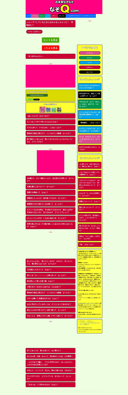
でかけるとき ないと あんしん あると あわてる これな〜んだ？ (89, 104)
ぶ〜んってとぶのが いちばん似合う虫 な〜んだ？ (46, 218)
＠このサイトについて (89, 15)
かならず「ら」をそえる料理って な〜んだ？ (89, 194)
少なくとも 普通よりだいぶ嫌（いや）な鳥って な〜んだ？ (50, 316)
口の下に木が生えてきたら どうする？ (89, 148)
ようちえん (35, 15)
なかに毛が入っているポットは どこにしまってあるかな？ (49, 304)
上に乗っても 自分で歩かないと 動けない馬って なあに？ (89, 165)
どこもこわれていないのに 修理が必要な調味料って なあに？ (89, 114)
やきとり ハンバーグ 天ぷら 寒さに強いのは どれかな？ (50, 370)
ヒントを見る (51, 40)
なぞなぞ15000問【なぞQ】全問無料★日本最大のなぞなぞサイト (64, 7)
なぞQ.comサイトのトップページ (87, 303)
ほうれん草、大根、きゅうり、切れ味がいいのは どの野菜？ (50, 356)
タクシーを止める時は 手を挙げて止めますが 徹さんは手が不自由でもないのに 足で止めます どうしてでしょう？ (50, 211)
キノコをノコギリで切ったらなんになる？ (42, 122)
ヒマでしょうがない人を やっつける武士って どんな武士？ (89, 130)
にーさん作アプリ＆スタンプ (74, 15)
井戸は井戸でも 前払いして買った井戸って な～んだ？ (89, 95)
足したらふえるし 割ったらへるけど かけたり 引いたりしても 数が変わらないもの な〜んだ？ (50, 262)
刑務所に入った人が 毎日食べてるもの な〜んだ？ (46, 198)
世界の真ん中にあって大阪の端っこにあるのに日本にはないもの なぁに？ (50, 225)
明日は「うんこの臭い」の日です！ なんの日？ (89, 238)
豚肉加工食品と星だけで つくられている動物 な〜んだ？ (49, 133)
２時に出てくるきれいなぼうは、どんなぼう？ (44, 287)
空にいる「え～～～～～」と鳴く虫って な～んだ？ (46, 275)
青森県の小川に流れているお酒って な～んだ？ (45, 204)
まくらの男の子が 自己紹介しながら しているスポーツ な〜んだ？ (89, 218)
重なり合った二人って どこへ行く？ (89, 208)
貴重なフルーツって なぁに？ (89, 201)
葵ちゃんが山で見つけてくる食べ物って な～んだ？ (46, 310)
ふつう (47, 15)
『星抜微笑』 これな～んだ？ (89, 122)
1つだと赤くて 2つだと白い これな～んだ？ (44, 127)
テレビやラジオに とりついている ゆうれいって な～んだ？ (49, 377)
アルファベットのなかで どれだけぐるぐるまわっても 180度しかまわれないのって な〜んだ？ (89, 184)
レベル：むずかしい (34, 31)
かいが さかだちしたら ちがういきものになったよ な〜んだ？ (89, 139)
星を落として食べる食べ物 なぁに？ (41, 281)
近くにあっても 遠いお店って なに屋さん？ (44, 350)
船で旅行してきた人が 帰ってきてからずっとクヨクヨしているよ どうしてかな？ (50, 140)
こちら (92, 297)
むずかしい (54, 15)
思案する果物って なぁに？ (37, 192)
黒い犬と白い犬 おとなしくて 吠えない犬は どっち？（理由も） (90, 228)
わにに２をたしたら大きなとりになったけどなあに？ (89, 87)
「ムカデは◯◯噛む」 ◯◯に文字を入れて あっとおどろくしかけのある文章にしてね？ (50, 363)
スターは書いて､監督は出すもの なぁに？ (43, 298)
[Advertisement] (50, 76)
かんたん (42, 15)
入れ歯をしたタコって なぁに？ (39, 269)
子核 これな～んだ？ (86, 244)
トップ (28, 15)
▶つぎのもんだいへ (35, 56)
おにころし (62, 15)
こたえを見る (51, 48)
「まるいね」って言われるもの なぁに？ (42, 384)
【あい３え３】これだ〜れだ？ (38, 116)
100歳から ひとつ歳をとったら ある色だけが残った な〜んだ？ (50, 179)
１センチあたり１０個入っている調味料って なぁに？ (89, 173)
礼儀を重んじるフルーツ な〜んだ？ (41, 186)
